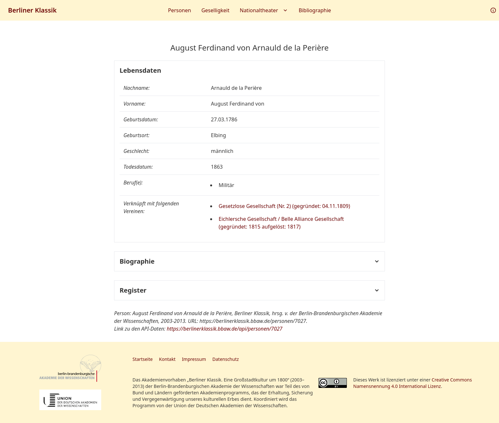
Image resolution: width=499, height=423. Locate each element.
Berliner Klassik (32, 10)
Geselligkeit (215, 10)
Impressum (194, 359)
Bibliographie (315, 10)
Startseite (142, 359)
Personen (179, 10)
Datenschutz (225, 359)
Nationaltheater (264, 10)
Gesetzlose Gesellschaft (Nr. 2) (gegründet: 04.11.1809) (284, 206)
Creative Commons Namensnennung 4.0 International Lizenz (412, 383)
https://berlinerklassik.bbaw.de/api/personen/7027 (224, 328)
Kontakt (167, 359)
